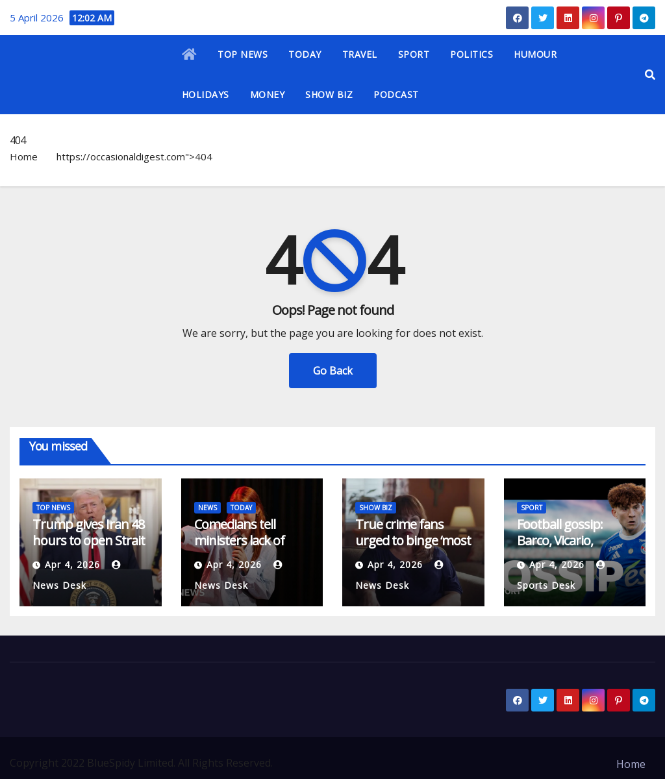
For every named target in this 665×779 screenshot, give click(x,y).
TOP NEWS (243, 54)
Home (24, 156)
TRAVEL (359, 54)
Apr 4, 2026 (72, 564)
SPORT (414, 54)
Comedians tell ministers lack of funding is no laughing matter (239, 548)
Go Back (333, 371)
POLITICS (471, 54)
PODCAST (396, 94)
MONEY (267, 94)
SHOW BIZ (329, 94)
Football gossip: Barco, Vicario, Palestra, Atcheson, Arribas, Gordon (569, 548)
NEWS (207, 507)
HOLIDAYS (205, 94)
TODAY (304, 54)
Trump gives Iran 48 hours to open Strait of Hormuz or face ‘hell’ (88, 548)
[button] (650, 75)
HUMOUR (535, 54)
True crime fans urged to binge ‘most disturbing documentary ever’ (413, 548)
